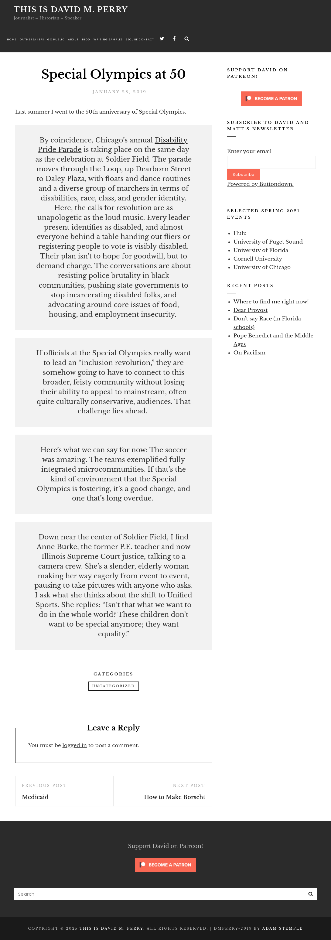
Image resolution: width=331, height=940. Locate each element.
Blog (86, 39)
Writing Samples (108, 39)
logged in (75, 745)
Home (11, 39)
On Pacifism (250, 353)
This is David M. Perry (71, 9)
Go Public (55, 39)
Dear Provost (251, 310)
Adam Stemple (282, 928)
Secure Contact (140, 39)
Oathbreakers (32, 39)
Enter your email (249, 151)
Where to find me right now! (271, 302)
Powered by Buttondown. (260, 184)
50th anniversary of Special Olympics (135, 112)
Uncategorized (113, 686)
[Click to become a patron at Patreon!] (271, 98)
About (73, 39)
